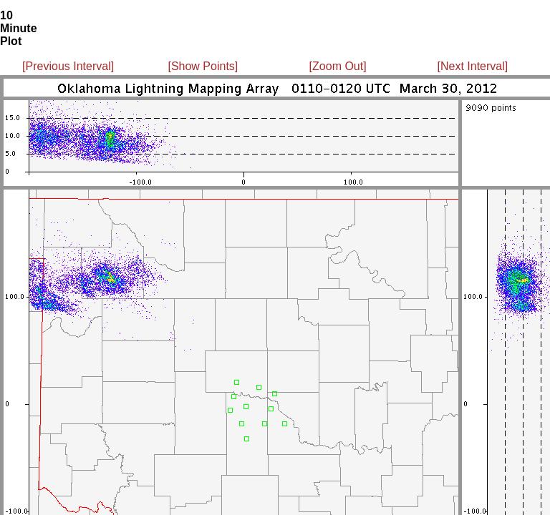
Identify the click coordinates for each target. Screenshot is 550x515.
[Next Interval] (473, 66)
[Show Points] (203, 66)
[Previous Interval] (68, 66)
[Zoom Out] (338, 66)
